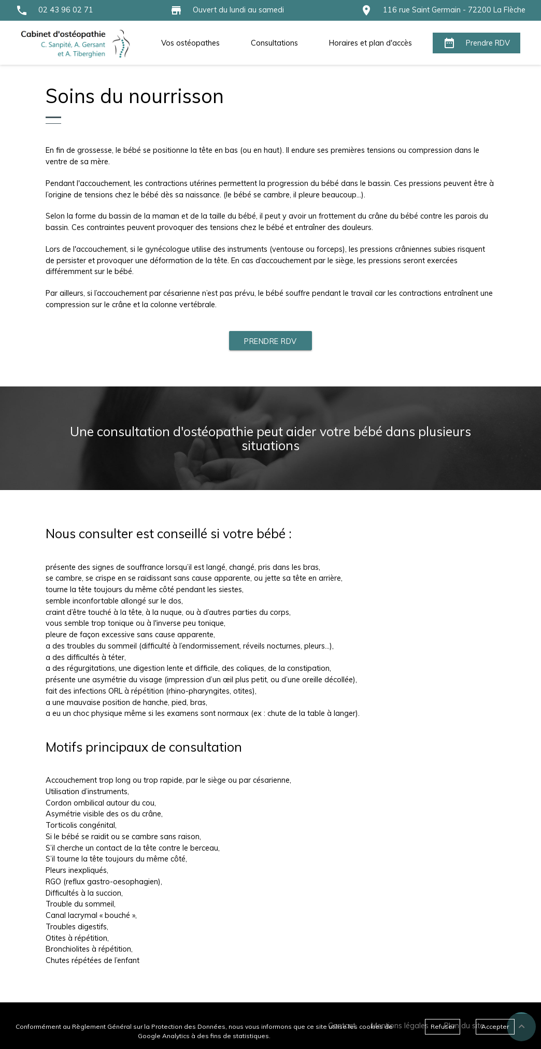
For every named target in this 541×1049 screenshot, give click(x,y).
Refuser (442, 1026)
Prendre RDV (270, 341)
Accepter (495, 1026)
